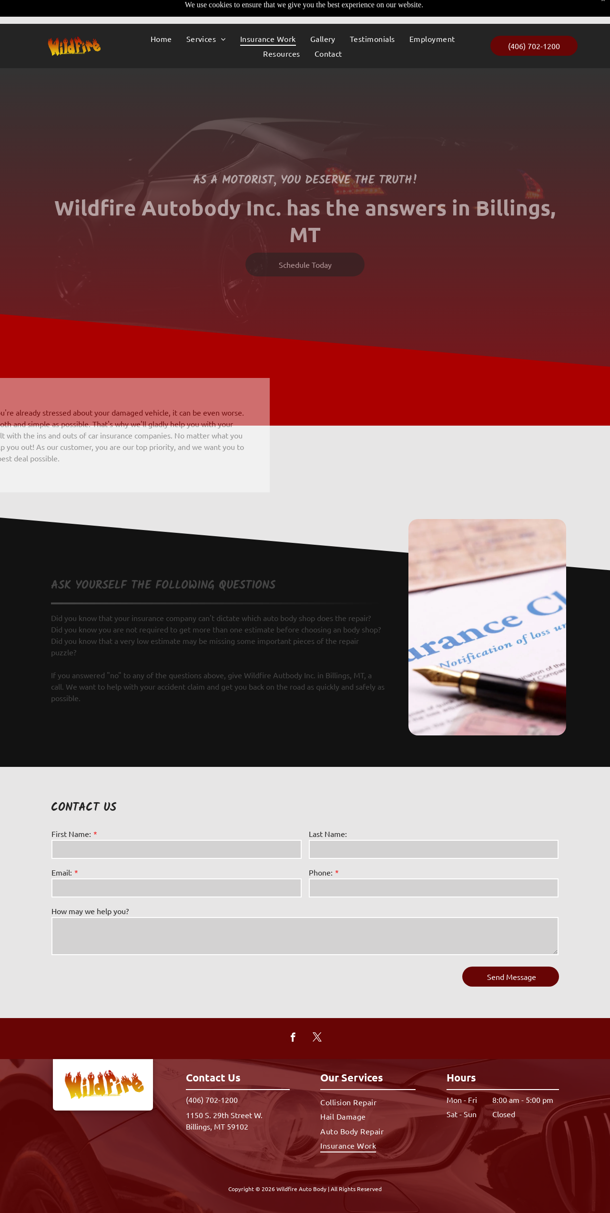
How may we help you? (90, 911)
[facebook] (293, 1038)
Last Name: (328, 833)
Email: (61, 872)
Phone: (321, 872)
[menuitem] (161, 15)
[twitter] (317, 1038)
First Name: (71, 833)
